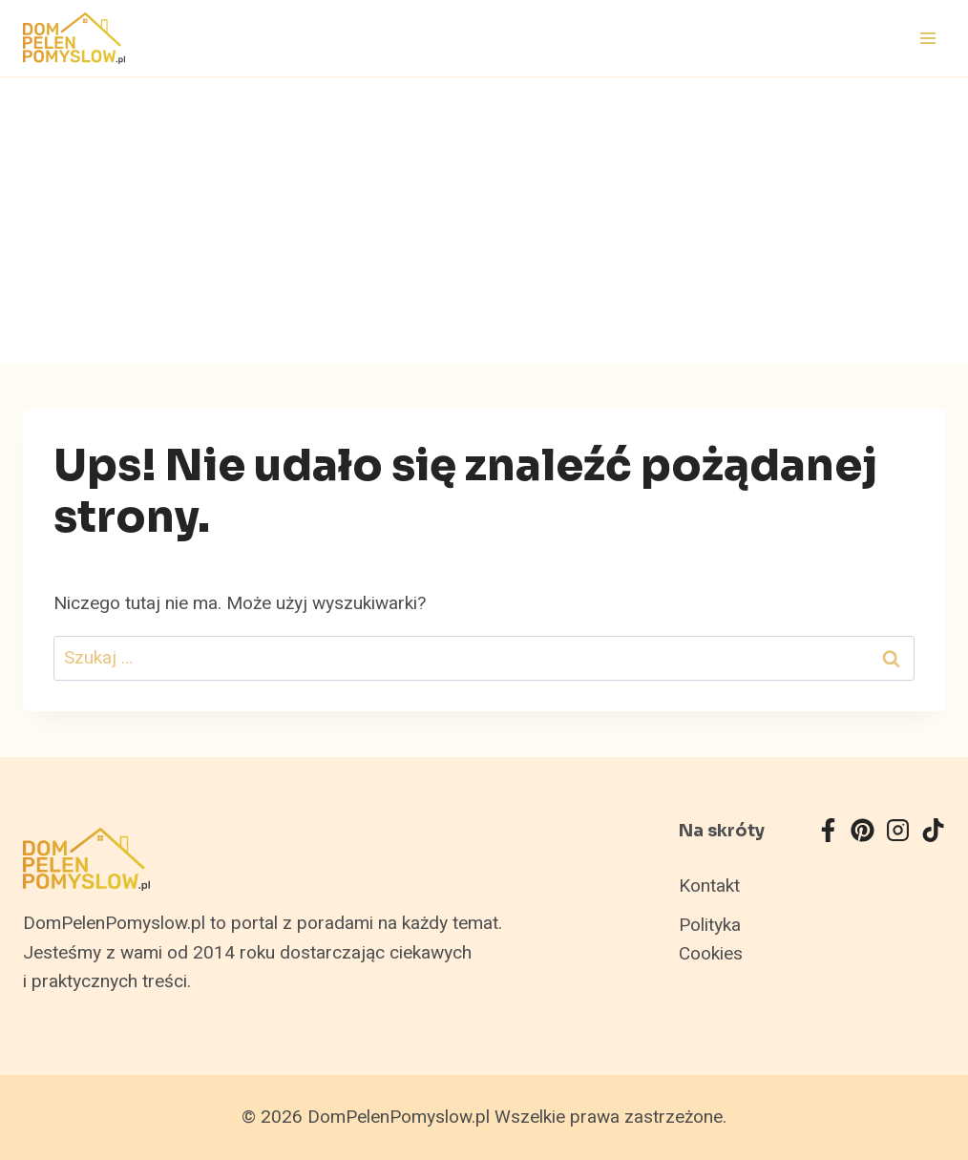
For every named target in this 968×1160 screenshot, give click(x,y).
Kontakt (709, 886)
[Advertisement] (484, 220)
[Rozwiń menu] (927, 38)
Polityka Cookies (711, 939)
